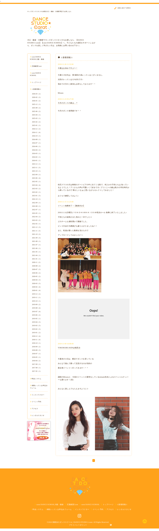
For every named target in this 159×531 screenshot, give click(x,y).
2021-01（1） (37, 259)
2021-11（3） (36, 231)
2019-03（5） (37, 325)
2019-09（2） (37, 304)
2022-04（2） (37, 217)
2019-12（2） (37, 294)
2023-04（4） (37, 185)
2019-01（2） (37, 332)
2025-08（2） (37, 108)
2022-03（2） (37, 220)
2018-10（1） (37, 343)
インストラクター (37, 395)
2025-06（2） (37, 111)
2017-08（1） (37, 368)
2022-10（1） (37, 199)
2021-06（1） (37, 248)
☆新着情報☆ (35, 89)
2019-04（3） (37, 322)
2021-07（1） (37, 245)
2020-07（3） (37, 269)
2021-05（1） (37, 252)
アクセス (34, 408)
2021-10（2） (37, 234)
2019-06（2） (37, 315)
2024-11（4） (36, 132)
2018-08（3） (37, 350)
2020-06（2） (37, 273)
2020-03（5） (37, 283)
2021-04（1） (37, 255)
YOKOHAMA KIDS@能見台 (69, 348)
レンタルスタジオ (37, 415)
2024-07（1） (37, 143)
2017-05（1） (37, 371)
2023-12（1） (37, 164)
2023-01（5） (37, 195)
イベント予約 (35, 402)
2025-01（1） (37, 125)
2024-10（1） (37, 136)
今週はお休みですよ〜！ (68, 68)
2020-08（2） (37, 266)
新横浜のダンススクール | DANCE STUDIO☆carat (72, 522)
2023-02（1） (37, 192)
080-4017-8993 (124, 8)
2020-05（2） (37, 276)
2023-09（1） (37, 174)
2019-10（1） (37, 301)
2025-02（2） (37, 122)
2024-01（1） (37, 160)
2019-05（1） (37, 318)
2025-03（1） (37, 118)
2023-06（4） (37, 178)
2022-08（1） (37, 206)
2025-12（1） (37, 104)
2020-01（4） (37, 290)
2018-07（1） (37, 353)
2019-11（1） (36, 297)
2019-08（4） (37, 308)
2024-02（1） (37, 157)
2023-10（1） (37, 171)
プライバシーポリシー (78, 525)
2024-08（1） (37, 139)
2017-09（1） (37, 364)
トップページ (35, 82)
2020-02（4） (37, 287)
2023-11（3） (36, 167)
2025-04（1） (37, 115)
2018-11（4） (36, 339)
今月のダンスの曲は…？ (68, 103)
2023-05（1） (37, 181)
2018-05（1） (37, 357)
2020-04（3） (37, 280)
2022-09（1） (37, 203)
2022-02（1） (37, 224)
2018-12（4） (37, 336)
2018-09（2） (37, 347)
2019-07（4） (37, 311)
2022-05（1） (37, 213)
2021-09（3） (37, 238)
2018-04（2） (37, 361)
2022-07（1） (37, 209)
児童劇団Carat (36, 66)
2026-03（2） (37, 94)
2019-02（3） (37, 329)
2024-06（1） (37, 146)
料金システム (35, 379)
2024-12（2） (37, 129)
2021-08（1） (37, 241)
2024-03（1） (37, 153)
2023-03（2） (37, 188)
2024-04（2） (37, 150)
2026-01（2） (37, 101)
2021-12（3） (37, 227)
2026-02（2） (37, 97)
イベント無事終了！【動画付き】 (71, 206)
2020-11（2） (36, 262)
